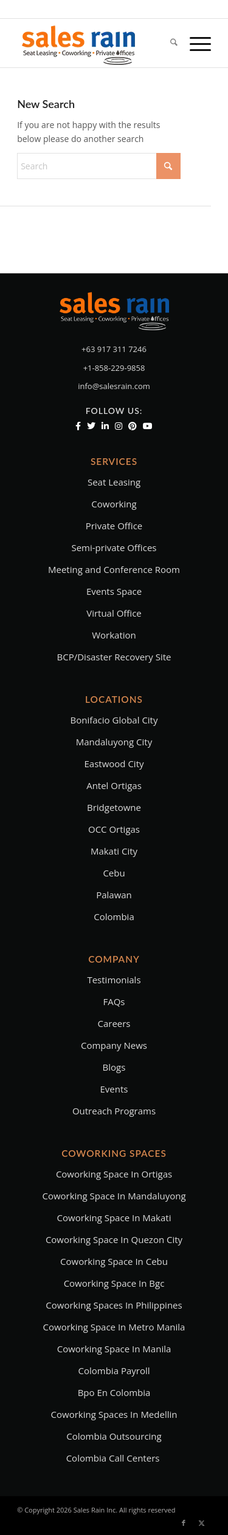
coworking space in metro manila (114, 1327)
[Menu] (194, 43)
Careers (113, 1023)
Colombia (114, 916)
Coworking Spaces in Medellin (114, 1414)
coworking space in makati (114, 1217)
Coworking (113, 504)
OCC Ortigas (114, 829)
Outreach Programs (114, 1111)
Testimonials (113, 980)
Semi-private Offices (113, 547)
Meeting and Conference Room (114, 569)
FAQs (114, 1001)
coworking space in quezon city (114, 1239)
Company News (114, 1045)
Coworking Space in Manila (114, 1349)
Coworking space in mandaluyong (113, 1196)
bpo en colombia (114, 1392)
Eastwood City (113, 763)
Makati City (114, 851)
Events (114, 1089)
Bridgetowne (114, 807)
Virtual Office (114, 613)
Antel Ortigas (114, 785)
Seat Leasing (114, 482)
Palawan (114, 895)
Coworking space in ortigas (114, 1174)
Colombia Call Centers (114, 1458)
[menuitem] (168, 43)
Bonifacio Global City (114, 720)
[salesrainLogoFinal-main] (94, 43)
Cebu (114, 873)
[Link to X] (202, 1523)
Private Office (114, 526)
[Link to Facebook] (183, 1523)
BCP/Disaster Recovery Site (114, 657)
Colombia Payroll (114, 1370)
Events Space (114, 591)
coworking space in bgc (114, 1283)
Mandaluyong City (114, 742)
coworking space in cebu (114, 1261)
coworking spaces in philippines (114, 1305)
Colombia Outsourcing (113, 1436)
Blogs (114, 1067)
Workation (114, 635)
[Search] (168, 43)
